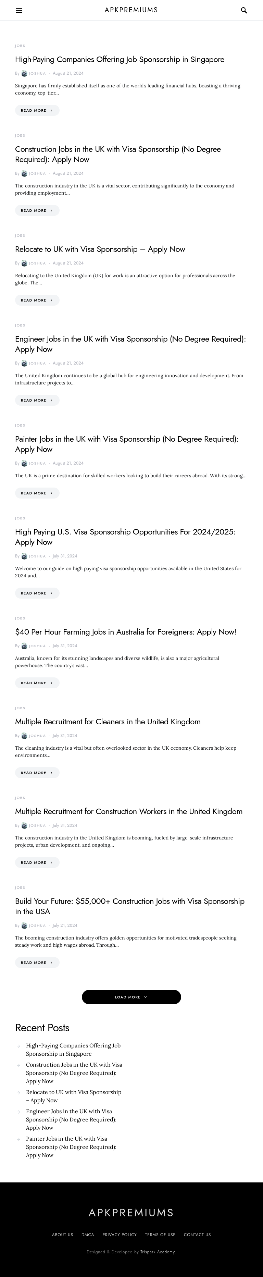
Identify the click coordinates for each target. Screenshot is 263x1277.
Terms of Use (160, 1235)
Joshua (33, 73)
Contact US (197, 1235)
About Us (62, 1235)
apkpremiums (132, 10)
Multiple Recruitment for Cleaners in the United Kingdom (108, 721)
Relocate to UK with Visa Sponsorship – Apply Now (100, 249)
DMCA (88, 1235)
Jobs (20, 45)
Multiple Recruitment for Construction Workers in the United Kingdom (128, 811)
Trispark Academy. (158, 1252)
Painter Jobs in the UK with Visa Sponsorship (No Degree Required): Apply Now (127, 444)
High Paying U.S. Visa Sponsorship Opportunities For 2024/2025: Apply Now (125, 537)
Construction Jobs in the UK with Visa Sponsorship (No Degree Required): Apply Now (118, 154)
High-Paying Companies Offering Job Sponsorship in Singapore (119, 59)
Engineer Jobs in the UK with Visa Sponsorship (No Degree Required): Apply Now (130, 344)
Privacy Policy (119, 1235)
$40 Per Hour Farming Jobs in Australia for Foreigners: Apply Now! (125, 632)
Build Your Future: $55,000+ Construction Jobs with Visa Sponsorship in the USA (130, 906)
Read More (34, 110)
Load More (128, 997)
